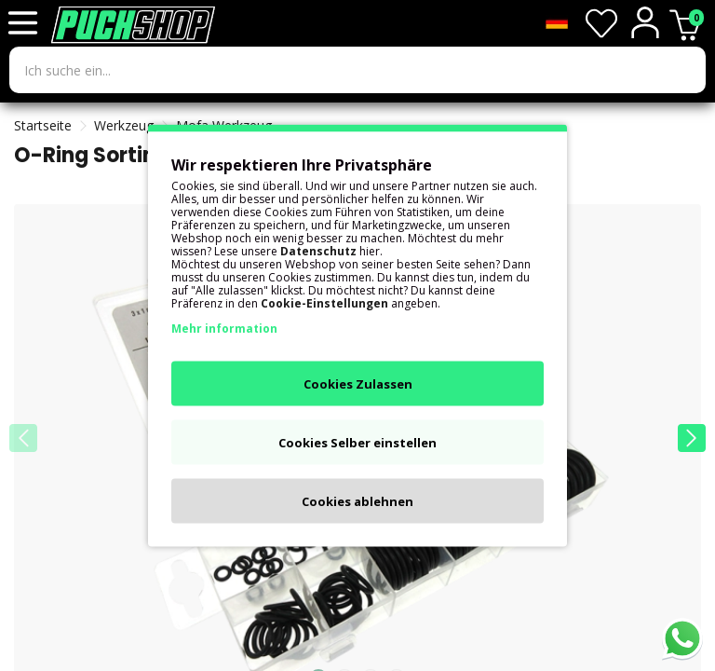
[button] (692, 438)
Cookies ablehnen (357, 501)
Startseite (43, 125)
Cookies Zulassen (358, 384)
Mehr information (224, 328)
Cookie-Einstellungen (324, 303)
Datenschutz (318, 251)
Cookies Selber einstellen (357, 442)
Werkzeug (124, 125)
